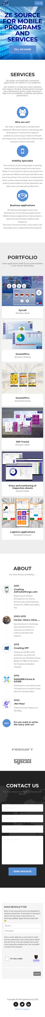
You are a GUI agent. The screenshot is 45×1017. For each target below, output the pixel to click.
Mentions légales (22, 1009)
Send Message (22, 871)
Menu (39, 3)
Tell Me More (22, 49)
